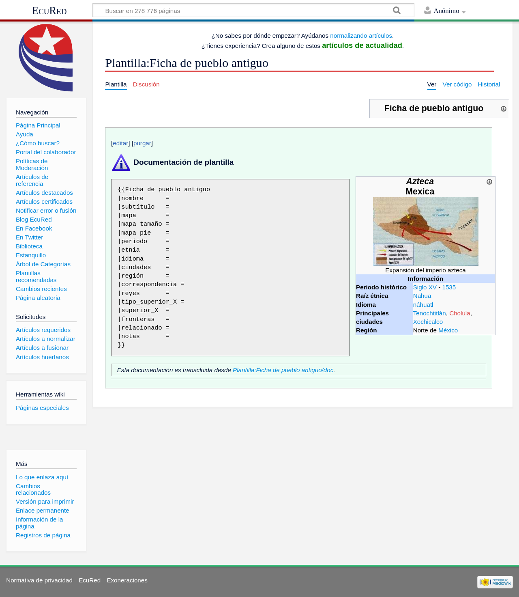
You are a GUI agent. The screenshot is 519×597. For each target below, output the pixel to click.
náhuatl (423, 304)
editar (120, 143)
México (448, 330)
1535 (449, 287)
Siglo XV (425, 287)
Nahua (422, 295)
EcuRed (49, 10)
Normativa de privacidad (39, 580)
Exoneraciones (127, 580)
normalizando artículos (361, 35)
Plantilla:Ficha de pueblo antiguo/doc (283, 369)
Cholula (459, 313)
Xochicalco (428, 321)
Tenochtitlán (429, 313)
